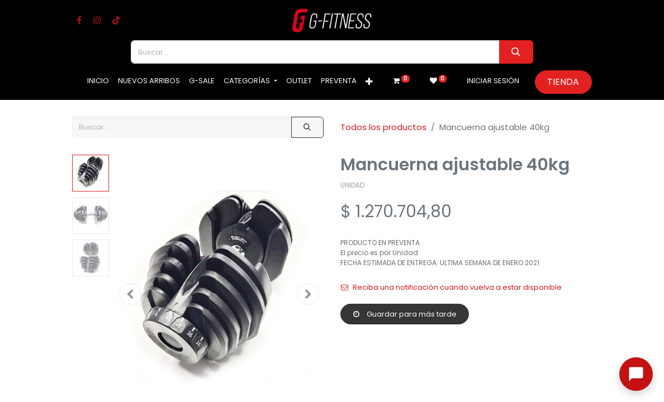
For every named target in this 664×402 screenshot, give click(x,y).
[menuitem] (98, 81)
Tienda (563, 81)
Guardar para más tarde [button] (405, 314)
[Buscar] (516, 52)
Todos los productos (383, 127)
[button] (369, 82)
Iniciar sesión (493, 80)
